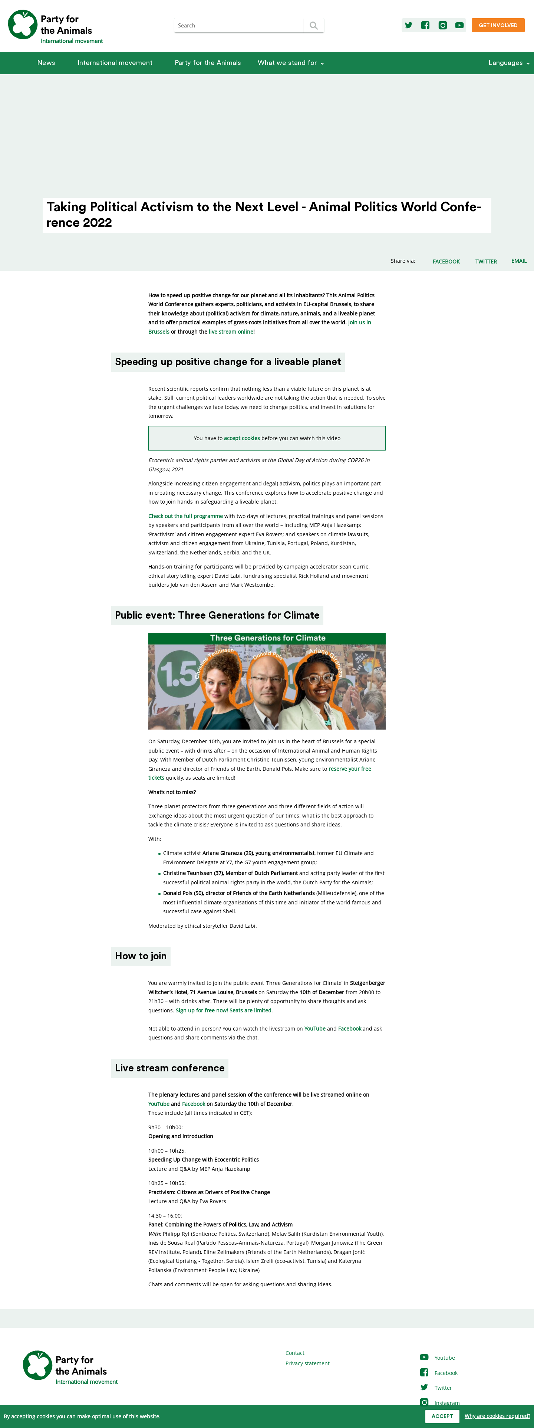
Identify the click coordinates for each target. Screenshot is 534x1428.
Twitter (435, 1387)
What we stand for (287, 62)
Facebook (349, 1028)
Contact (295, 1352)
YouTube (315, 1028)
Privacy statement (308, 1363)
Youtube (437, 1357)
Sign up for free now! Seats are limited (223, 1010)
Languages (505, 62)
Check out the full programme (185, 516)
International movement (115, 62)
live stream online (231, 331)
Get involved (498, 25)
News (46, 62)
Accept (442, 1416)
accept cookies (242, 438)
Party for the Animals (208, 62)
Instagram (439, 1402)
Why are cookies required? (497, 1415)
